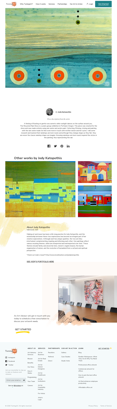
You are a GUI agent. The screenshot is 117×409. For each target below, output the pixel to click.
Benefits (30, 363)
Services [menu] (52, 4)
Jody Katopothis (64, 112)
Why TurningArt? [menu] (26, 4)
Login (91, 4)
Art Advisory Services (32, 354)
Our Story (31, 367)
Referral (51, 357)
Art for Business (41, 354)
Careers (30, 386)
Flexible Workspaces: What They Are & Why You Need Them (87, 359)
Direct (50, 361)
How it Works (30, 372)
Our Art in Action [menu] (76, 4)
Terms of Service (106, 406)
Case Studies (65, 357)
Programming (32, 377)
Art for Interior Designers (41, 367)
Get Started (103, 4)
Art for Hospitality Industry (41, 387)
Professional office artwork (87, 365)
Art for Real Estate (42, 360)
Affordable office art (85, 387)
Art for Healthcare (42, 374)
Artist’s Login (40, 399)
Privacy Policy (93, 406)
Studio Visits (65, 361)
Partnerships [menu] (62, 4)
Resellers (51, 353)
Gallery (63, 353)
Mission (30, 359)
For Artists (41, 393)
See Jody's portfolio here (40, 261)
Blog (79, 353)
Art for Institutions (41, 380)
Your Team (31, 381)
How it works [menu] (41, 4)
